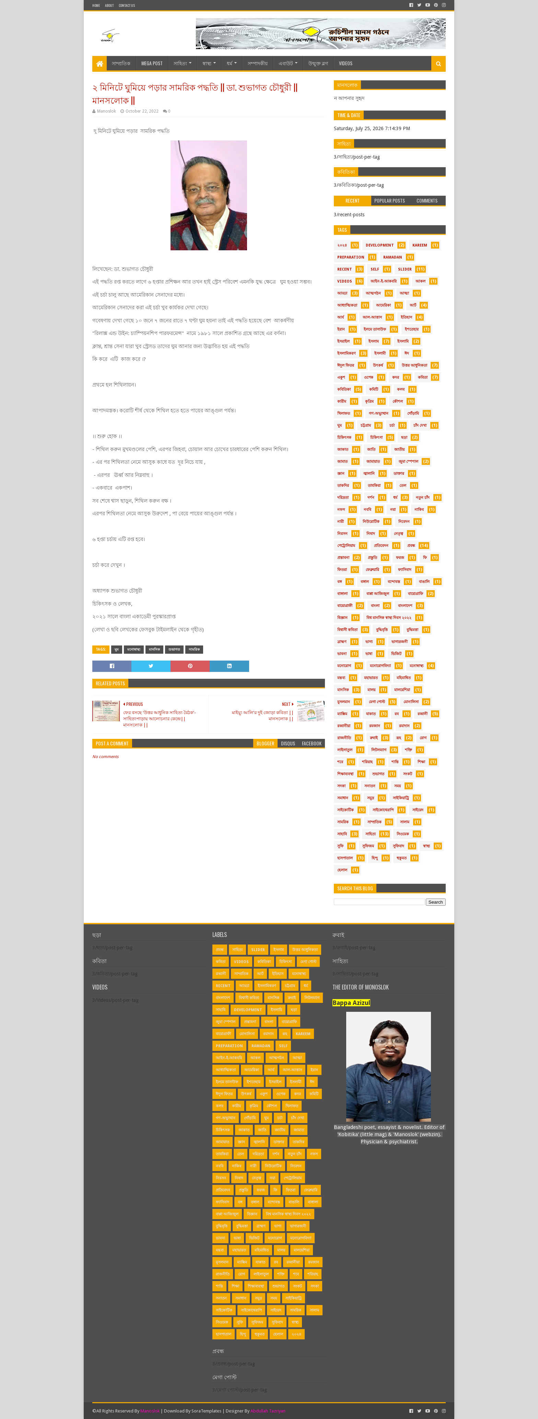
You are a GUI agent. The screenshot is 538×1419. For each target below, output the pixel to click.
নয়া (393, 509)
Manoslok (150, 1411)
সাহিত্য (180, 63)
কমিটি (373, 389)
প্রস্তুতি (372, 558)
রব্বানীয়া (343, 726)
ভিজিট (396, 654)
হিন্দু (375, 858)
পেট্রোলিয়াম (346, 545)
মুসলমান (343, 702)
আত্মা (404, 293)
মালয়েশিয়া (402, 690)
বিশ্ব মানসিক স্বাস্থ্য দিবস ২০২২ (388, 618)
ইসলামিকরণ (346, 353)
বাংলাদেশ (405, 606)
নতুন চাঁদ (423, 497)
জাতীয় (399, 449)
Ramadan (392, 257)
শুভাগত (174, 649)
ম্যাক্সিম (342, 714)
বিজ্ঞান (342, 618)
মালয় (371, 690)
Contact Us (127, 5)
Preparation (350, 257)
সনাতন (369, 786)
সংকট (407, 774)
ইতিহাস (406, 317)
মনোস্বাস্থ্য (133, 649)
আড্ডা (342, 293)
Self (375, 269)
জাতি (371, 449)
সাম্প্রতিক (121, 63)
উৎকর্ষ (378, 365)
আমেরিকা (383, 305)
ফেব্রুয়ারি (372, 570)
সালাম (404, 822)
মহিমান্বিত (404, 678)
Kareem (419, 245)
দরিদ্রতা (343, 497)
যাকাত (371, 714)
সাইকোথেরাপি (383, 810)
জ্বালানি (369, 473)
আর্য (340, 317)
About (109, 5)
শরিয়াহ (367, 762)
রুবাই (374, 738)
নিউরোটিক (371, 521)
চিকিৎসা (376, 437)
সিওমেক (403, 834)
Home (96, 5)
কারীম (341, 401)
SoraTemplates (206, 1411)
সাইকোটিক (345, 810)
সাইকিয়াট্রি (401, 798)
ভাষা (368, 654)
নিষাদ (370, 533)
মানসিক (154, 649)
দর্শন (370, 497)
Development (380, 245)
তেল (402, 485)
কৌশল (398, 401)
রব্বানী (423, 714)
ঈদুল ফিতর (345, 365)
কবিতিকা (344, 389)
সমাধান (342, 798)
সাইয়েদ (417, 810)
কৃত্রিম (369, 401)
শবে (340, 762)
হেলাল (342, 870)
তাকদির (343, 485)
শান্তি (395, 762)
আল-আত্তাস (372, 317)
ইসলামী (380, 353)
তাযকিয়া (374, 485)
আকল (420, 281)
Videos (345, 63)
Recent (344, 269)
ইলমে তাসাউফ (375, 329)
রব (397, 714)
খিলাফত (343, 413)
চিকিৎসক (344, 437)
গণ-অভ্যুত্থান (378, 413)
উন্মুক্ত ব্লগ (318, 63)
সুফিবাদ (398, 846)
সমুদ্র (370, 798)
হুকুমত (402, 858)
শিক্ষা (421, 762)
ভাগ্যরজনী (399, 642)
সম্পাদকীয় (258, 63)
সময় (397, 786)
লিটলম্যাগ (378, 750)
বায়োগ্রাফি (415, 594)
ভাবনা (342, 654)
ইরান (341, 329)
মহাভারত (371, 678)
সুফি (340, 846)
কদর (395, 377)
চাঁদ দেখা (419, 425)
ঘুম (117, 649)
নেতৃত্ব (398, 533)
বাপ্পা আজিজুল (377, 594)
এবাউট (286, 63)
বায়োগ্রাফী (344, 606)
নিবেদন (404, 521)
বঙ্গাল (365, 582)
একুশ (341, 377)
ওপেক (368, 377)
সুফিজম (368, 846)
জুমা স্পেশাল (408, 461)
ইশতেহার (412, 329)
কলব (401, 389)
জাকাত (342, 449)
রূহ (398, 738)
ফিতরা (342, 570)
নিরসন (342, 533)
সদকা (341, 786)
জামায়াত (373, 461)
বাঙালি (424, 582)
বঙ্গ (339, 582)
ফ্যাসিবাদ (404, 570)
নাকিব (419, 509)
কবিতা (423, 377)
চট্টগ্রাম (366, 425)
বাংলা (375, 606)
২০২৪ (342, 245)
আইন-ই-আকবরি (384, 281)
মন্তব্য (341, 678)
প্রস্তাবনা (343, 558)
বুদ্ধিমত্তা (412, 630)
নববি (367, 509)
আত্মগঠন (373, 293)
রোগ (423, 738)
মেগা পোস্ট (377, 702)
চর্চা (392, 425)
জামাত (342, 461)
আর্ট (413, 305)
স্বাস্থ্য (206, 63)
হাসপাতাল (345, 858)
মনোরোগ (344, 666)
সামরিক (194, 649)
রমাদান (404, 726)
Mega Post (152, 63)
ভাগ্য (369, 642)
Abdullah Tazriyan (267, 1411)
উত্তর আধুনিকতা (414, 365)
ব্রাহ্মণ (342, 642)
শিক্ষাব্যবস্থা (345, 774)
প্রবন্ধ (411, 545)
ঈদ (407, 353)
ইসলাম (374, 341)
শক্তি (408, 750)
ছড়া (404, 437)
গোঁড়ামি (413, 413)
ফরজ (400, 558)
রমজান (374, 726)
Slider (405, 269)
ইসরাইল (343, 341)
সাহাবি (342, 834)
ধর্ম (229, 63)
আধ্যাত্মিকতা (347, 305)
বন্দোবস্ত (394, 582)
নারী (340, 521)
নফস (341, 509)
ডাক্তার (399, 473)
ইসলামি (403, 341)
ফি (425, 558)
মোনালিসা (411, 702)
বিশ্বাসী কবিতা (347, 630)
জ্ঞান (340, 473)
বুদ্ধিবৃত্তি (382, 630)
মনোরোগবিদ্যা (380, 666)
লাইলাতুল (344, 750)
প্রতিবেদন (381, 545)
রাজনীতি (344, 738)
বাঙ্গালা (342, 594)
